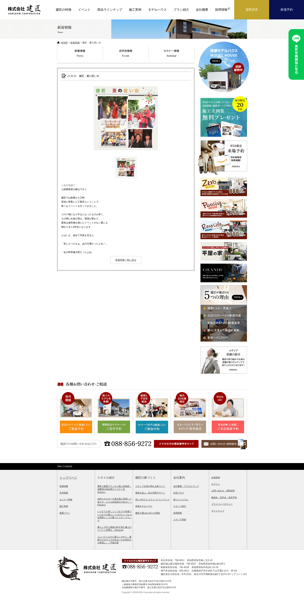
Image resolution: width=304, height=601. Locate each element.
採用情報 (177, 513)
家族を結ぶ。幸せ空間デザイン (150, 493)
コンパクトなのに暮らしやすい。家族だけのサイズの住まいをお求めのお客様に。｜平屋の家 (114, 540)
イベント (84, 9)
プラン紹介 (181, 9)
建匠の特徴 (63, 9)
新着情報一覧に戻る (125, 260)
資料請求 (251, 9)
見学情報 (64, 493)
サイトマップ (217, 511)
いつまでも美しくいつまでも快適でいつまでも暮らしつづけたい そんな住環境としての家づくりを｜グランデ (114, 515)
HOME (64, 42)
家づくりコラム (180, 499)
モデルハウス (157, 9)
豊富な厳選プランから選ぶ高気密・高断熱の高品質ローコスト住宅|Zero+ (114, 489)
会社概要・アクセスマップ (186, 486)
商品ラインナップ (109, 9)
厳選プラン (65, 513)
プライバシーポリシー (222, 504)
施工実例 (135, 9)
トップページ (68, 477)
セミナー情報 (66, 499)
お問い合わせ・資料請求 (223, 490)
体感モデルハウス (143, 506)
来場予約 (286, 9)
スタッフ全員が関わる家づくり (150, 486)
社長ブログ (178, 493)
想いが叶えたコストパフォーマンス (152, 499)
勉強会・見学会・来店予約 (224, 497)
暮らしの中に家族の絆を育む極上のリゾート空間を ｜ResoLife (114, 528)
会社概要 (202, 9)
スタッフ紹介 (179, 506)
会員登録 (215, 477)
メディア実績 (179, 519)
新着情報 (75, 42)
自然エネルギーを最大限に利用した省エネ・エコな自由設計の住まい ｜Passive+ (114, 502)
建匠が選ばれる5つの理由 (147, 513)
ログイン (215, 484)
